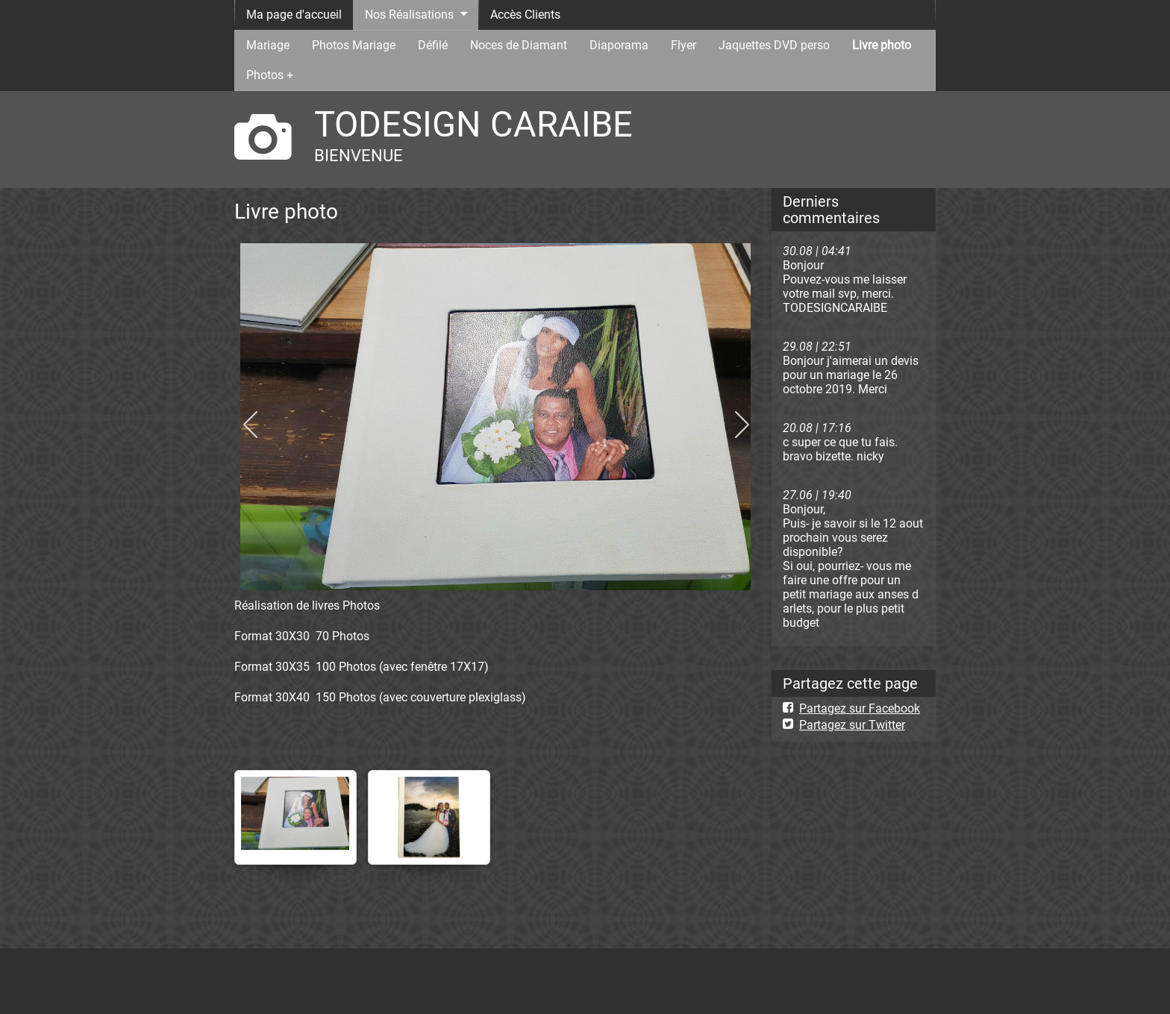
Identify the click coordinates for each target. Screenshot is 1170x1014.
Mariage (268, 45)
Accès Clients (525, 14)
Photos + (269, 75)
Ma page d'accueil (294, 14)
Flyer (683, 45)
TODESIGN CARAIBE (473, 124)
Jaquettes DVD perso (774, 45)
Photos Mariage (353, 45)
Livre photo (881, 45)
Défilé (433, 45)
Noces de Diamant (518, 45)
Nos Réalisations (409, 14)
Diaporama (618, 45)
